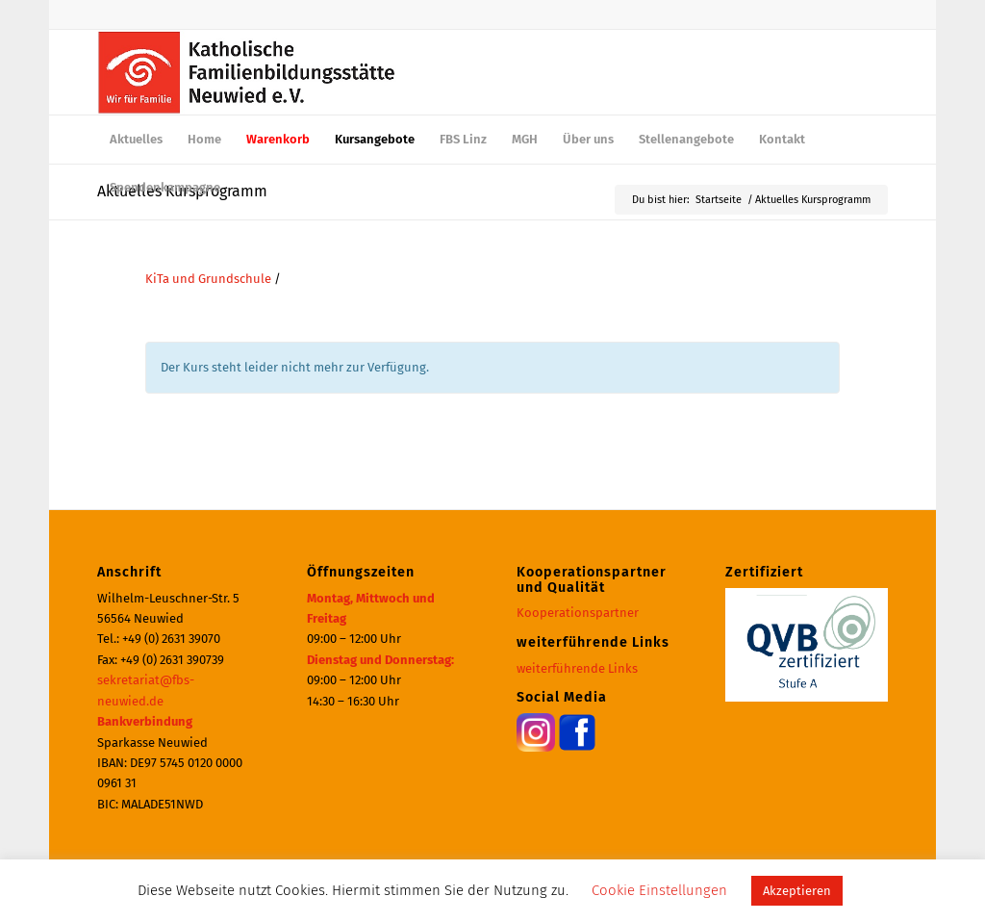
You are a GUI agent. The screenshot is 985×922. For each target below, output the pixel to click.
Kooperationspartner (578, 612)
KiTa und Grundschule (208, 278)
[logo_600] (246, 72)
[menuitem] (136, 139)
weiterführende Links (577, 668)
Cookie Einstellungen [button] (659, 890)
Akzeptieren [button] (797, 891)
